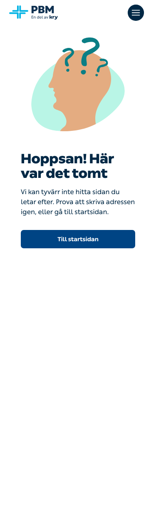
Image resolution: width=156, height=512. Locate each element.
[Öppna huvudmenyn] (137, 12)
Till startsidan (78, 239)
